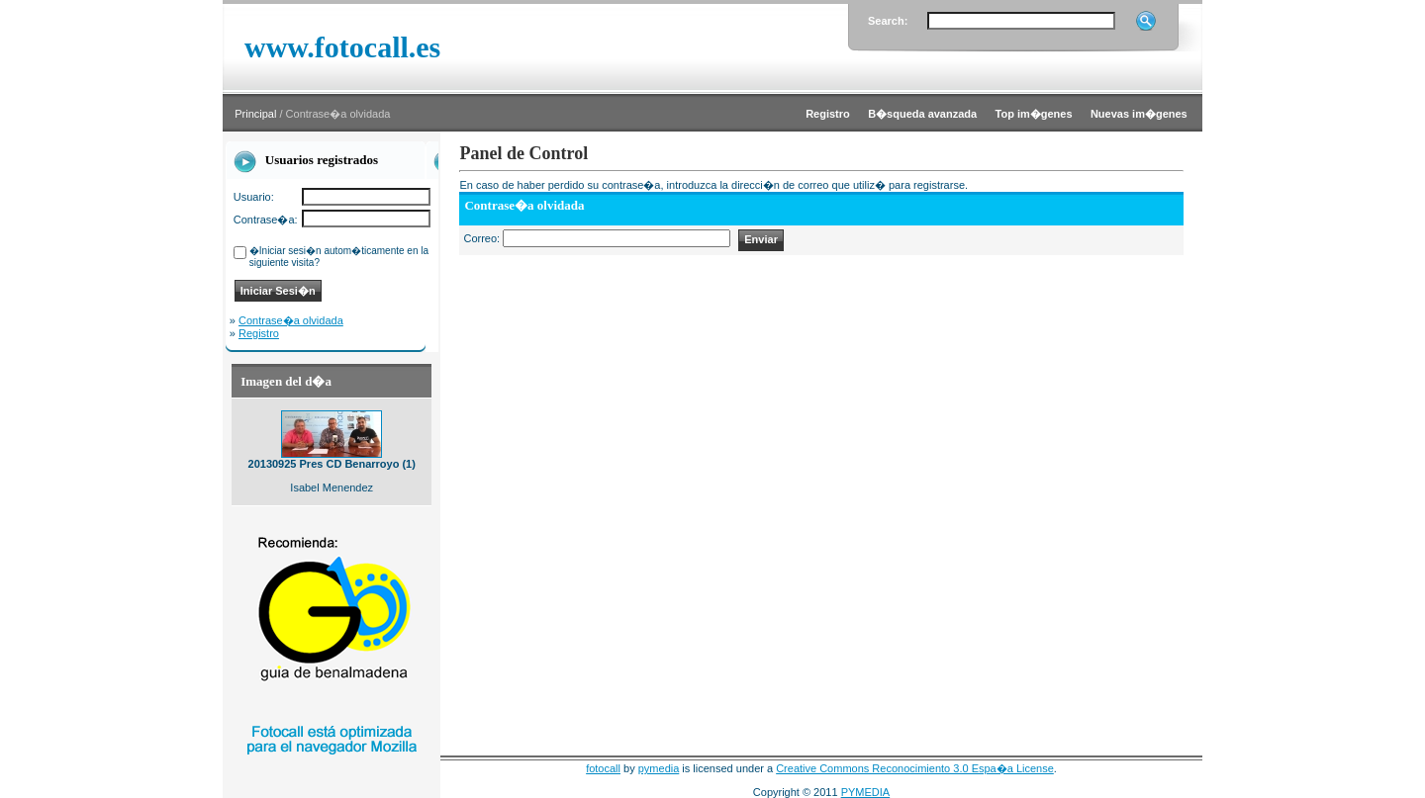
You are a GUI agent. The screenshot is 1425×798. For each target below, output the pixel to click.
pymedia (659, 768)
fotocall (603, 768)
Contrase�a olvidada (290, 320)
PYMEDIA (866, 792)
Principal (255, 114)
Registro (258, 333)
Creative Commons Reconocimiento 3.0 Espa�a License (915, 768)
